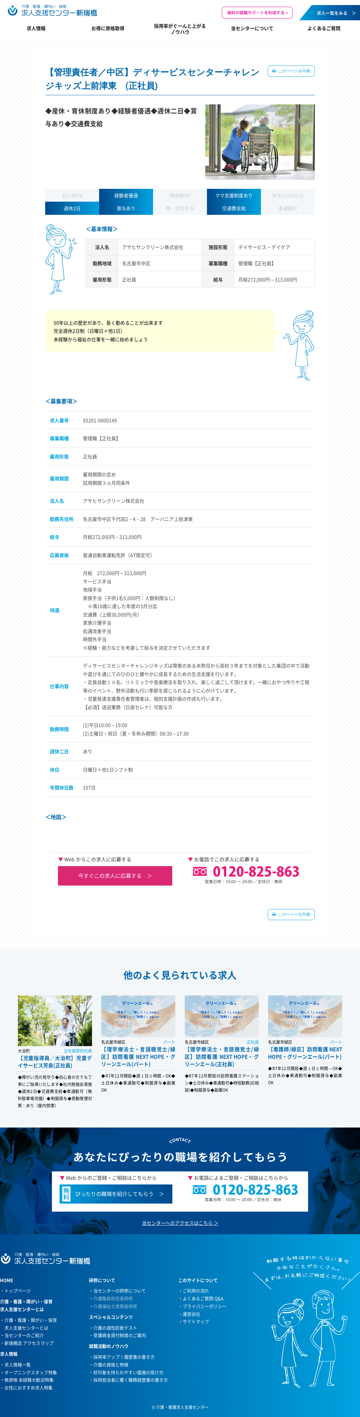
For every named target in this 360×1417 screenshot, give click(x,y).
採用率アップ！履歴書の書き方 (124, 1356)
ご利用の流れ (196, 1290)
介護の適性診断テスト (115, 1327)
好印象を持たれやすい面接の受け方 (128, 1372)
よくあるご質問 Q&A (203, 1298)
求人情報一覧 (17, 1364)
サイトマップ (196, 1321)
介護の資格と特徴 (110, 1364)
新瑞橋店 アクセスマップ (29, 1343)
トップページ (17, 1290)
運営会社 (191, 1314)
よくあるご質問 (323, 28)
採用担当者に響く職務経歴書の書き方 (130, 1379)
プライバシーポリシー (205, 1306)
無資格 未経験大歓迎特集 (29, 1379)
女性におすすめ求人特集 (28, 1387)
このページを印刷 (293, 71)
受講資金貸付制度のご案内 (119, 1335)
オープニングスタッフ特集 (30, 1372)
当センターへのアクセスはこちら (177, 1222)
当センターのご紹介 (24, 1335)
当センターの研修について (119, 1290)
